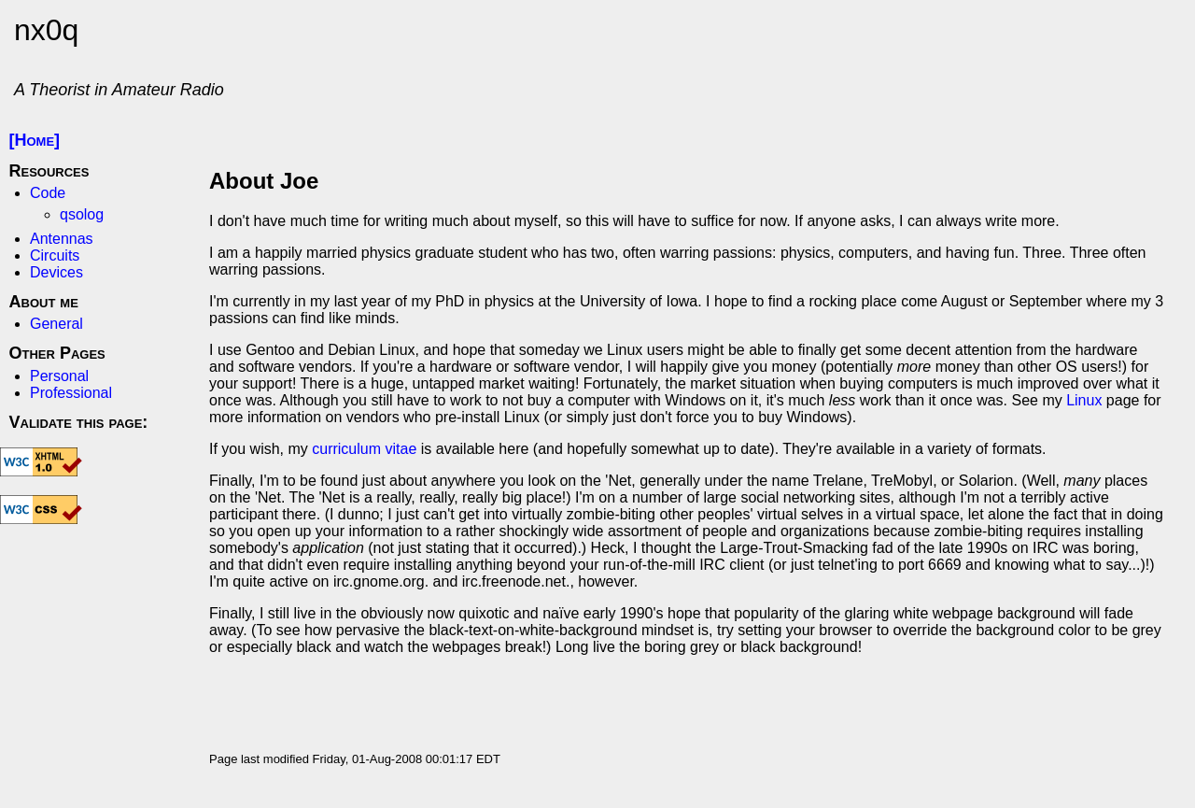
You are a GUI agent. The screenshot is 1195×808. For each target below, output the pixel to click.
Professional (71, 393)
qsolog (82, 214)
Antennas (61, 239)
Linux (1084, 400)
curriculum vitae (364, 449)
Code (47, 193)
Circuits (54, 255)
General (56, 324)
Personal (59, 376)
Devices (56, 272)
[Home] (35, 140)
